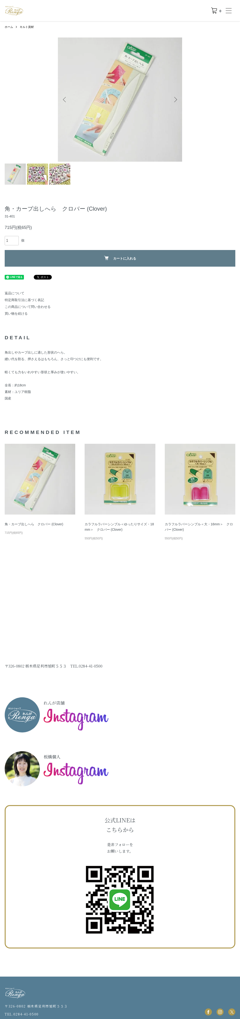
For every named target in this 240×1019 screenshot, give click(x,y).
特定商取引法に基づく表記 (24, 300)
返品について (14, 293)
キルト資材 (27, 27)
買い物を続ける (16, 313)
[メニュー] (228, 11)
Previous (64, 99)
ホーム (9, 27)
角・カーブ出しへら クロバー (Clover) (34, 524)
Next (175, 99)
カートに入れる (120, 258)
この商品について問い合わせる (28, 307)
